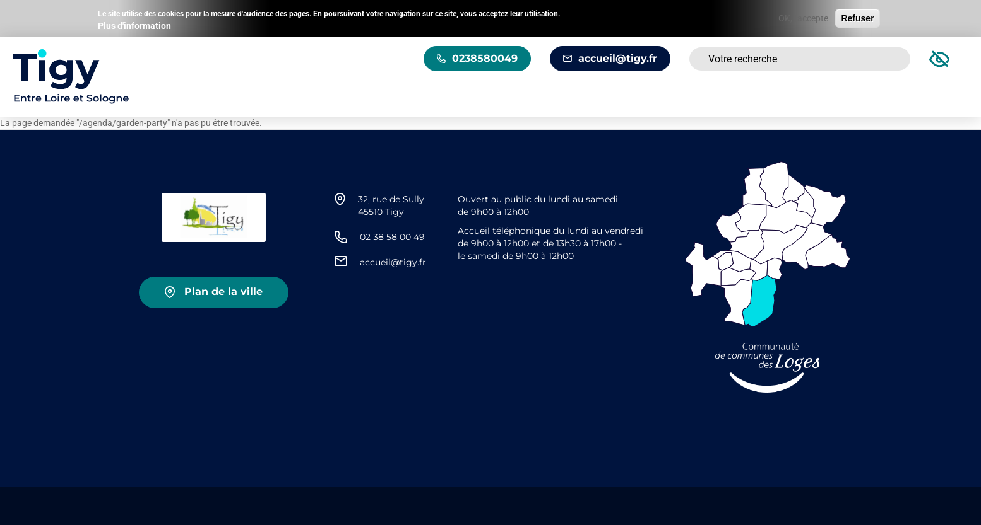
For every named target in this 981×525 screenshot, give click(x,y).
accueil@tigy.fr (617, 58)
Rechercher (885, 59)
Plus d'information (134, 25)
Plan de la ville (223, 291)
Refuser (857, 17)
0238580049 (485, 58)
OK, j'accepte (803, 17)
